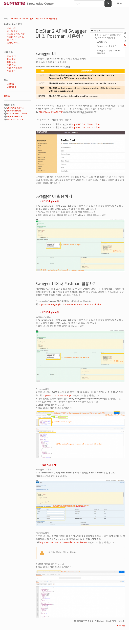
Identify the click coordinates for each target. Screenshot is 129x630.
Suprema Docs (14, 110)
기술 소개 (11, 56)
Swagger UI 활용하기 (107, 46)
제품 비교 (11, 64)
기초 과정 (11, 28)
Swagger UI (102, 41)
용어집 (7, 95)
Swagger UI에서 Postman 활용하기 (109, 52)
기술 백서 (11, 59)
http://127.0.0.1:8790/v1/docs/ (86, 124)
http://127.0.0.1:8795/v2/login (57, 395)
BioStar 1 (11, 83)
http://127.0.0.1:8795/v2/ (51, 111)
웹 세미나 (11, 39)
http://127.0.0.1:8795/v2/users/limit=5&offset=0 (63, 542)
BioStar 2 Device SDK (17, 113)
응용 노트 (11, 61)
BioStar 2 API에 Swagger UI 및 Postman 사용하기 (34, 18)
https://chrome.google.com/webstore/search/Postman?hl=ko (70, 304)
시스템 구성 (12, 31)
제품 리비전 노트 (14, 67)
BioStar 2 (11, 86)
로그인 (121, 625)
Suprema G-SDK (14, 116)
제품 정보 (11, 70)
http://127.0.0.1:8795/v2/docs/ (86, 127)
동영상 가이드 (13, 42)
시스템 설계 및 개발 (16, 33)
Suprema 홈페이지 (15, 107)
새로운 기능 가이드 (15, 36)
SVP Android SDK (15, 119)
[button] (119, 3)
